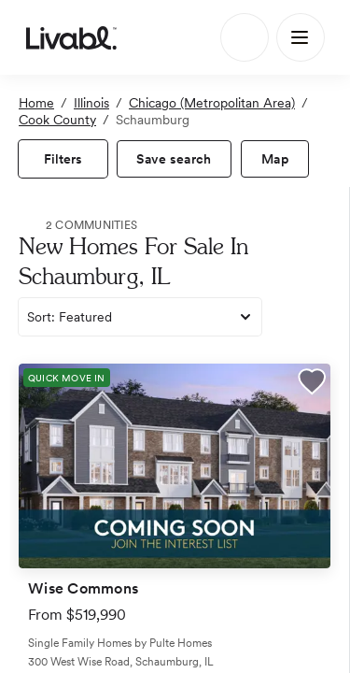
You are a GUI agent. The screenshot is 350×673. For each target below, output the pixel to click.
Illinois (91, 102)
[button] (312, 384)
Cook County (57, 119)
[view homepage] (71, 37)
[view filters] (63, 159)
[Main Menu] (300, 37)
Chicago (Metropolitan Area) (212, 102)
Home (36, 102)
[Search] (244, 37)
